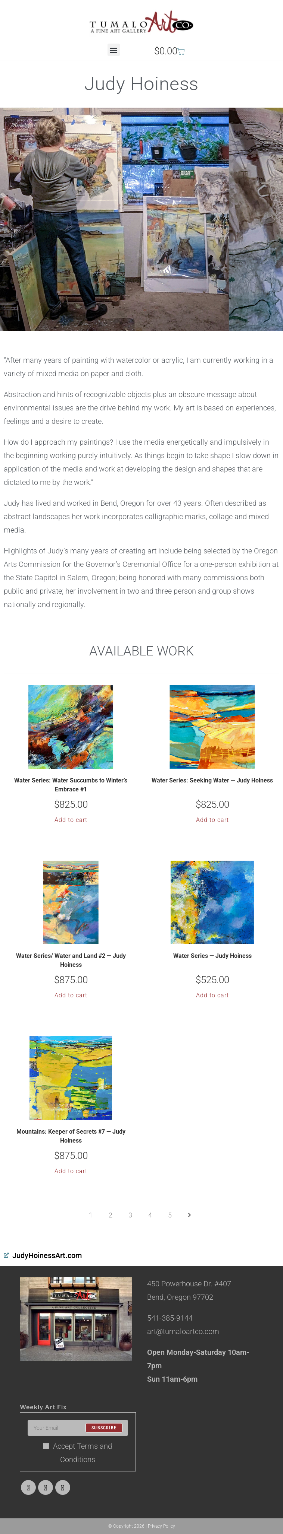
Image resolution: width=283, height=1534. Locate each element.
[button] (114, 50)
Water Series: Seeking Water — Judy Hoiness (212, 780)
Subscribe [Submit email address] (103, 1427)
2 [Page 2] (110, 1215)
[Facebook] (45, 1487)
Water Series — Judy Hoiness (212, 955)
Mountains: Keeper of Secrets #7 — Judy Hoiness (70, 1136)
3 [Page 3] (130, 1215)
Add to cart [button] (71, 819)
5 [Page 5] (170, 1215)
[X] (28, 1487)
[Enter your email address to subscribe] (78, 1428)
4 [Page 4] (150, 1215)
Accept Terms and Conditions (77, 1453)
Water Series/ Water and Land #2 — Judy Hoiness (71, 960)
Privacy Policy (161, 1526)
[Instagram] (62, 1487)
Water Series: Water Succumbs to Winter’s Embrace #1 (70, 785)
